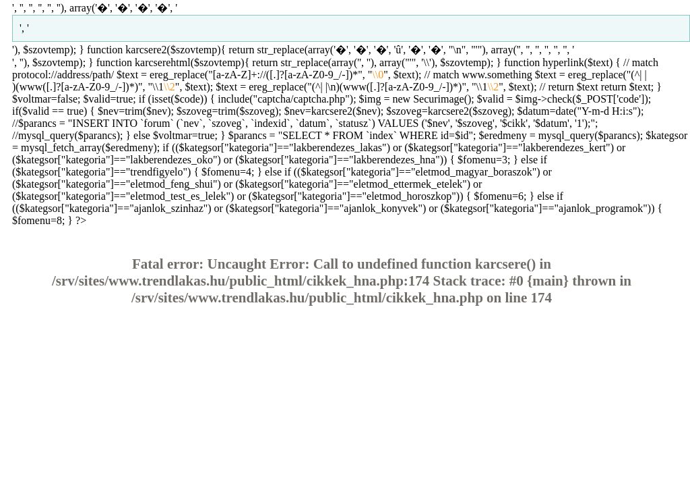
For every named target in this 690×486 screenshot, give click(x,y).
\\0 (377, 74)
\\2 (169, 86)
